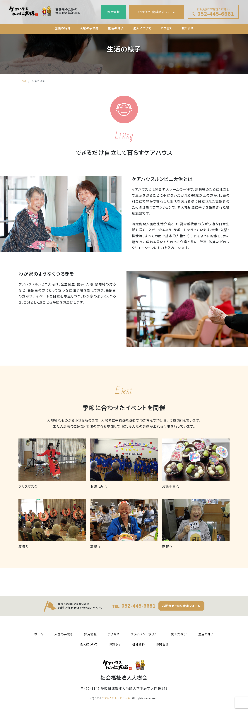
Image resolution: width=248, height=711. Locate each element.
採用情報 (113, 12)
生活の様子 (116, 28)
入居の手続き (89, 28)
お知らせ (187, 28)
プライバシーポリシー (145, 634)
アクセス (166, 28)
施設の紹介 (63, 28)
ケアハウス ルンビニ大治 (116, 698)
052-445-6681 (133, 606)
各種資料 (138, 644)
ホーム (38, 634)
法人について (142, 28)
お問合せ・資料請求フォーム (157, 12)
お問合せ (162, 644)
